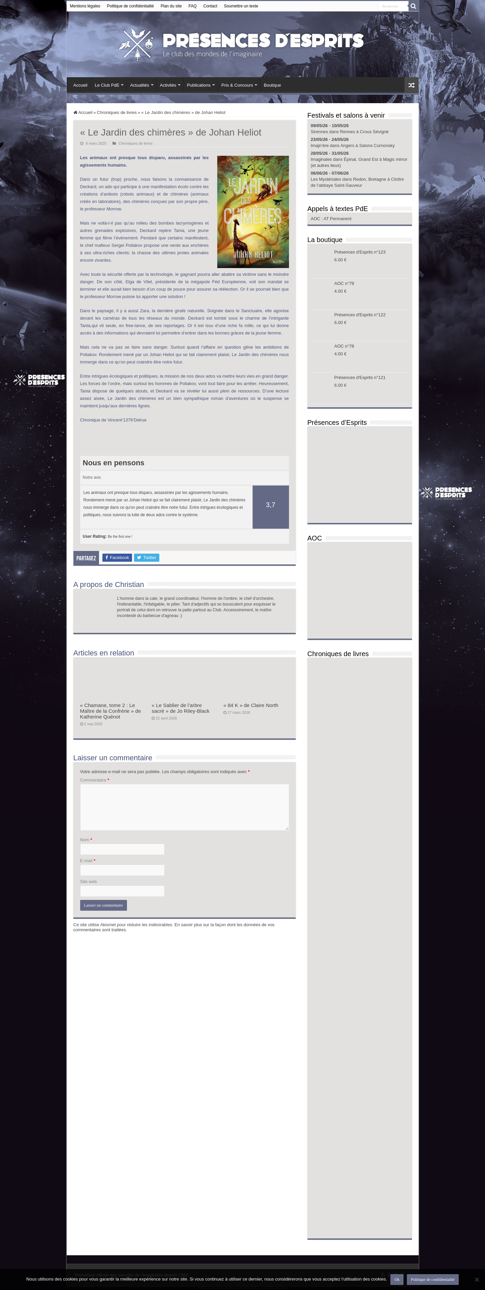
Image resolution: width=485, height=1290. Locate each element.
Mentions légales (85, 6)
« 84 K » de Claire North (250, 705)
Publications (199, 85)
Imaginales (321, 159)
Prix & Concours (237, 85)
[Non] (476, 1279)
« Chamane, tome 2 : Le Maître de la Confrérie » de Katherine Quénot (110, 711)
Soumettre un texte (241, 6)
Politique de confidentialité (130, 6)
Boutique (272, 85)
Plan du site (171, 6)
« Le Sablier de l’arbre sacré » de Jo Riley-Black (180, 708)
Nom (86, 839)
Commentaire (94, 780)
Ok (396, 1279)
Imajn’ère (320, 145)
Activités (168, 85)
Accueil (80, 85)
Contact (210, 6)
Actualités (139, 85)
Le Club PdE (107, 85)
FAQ (193, 6)
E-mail (88, 860)
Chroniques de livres (117, 112)
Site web (88, 881)
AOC (316, 218)
